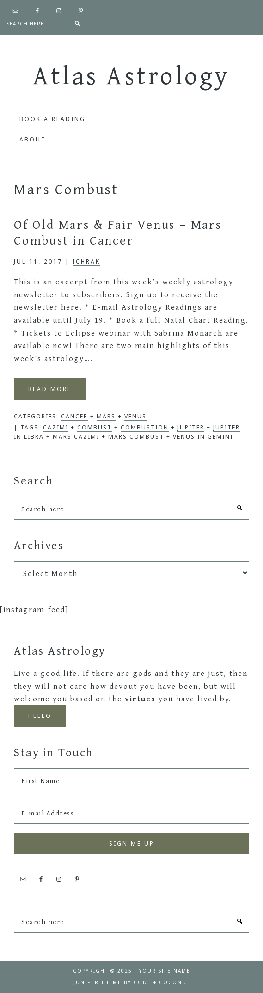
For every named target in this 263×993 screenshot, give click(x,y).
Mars (106, 416)
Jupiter (190, 427)
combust (94, 427)
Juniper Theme (97, 982)
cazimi (55, 427)
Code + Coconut (162, 982)
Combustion (145, 427)
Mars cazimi (76, 437)
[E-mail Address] (131, 812)
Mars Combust (136, 437)
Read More (50, 389)
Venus (135, 416)
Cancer (74, 416)
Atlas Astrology (131, 74)
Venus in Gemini (203, 437)
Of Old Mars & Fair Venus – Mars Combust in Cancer (118, 232)
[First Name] (131, 779)
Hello (40, 716)
